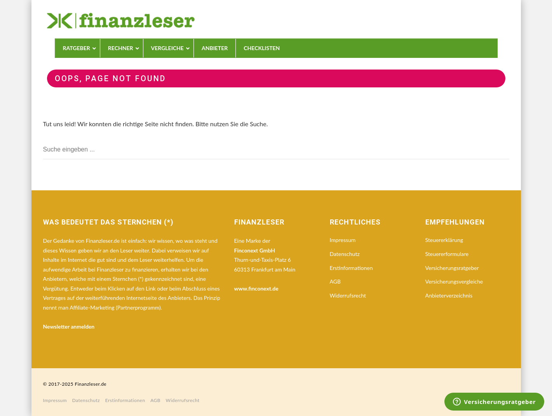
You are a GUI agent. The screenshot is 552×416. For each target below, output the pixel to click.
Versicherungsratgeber (452, 268)
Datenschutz (345, 254)
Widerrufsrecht (348, 295)
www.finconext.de (256, 288)
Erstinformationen (351, 268)
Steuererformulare (447, 254)
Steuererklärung (444, 240)
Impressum (343, 240)
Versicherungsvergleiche (454, 281)
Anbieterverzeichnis (448, 295)
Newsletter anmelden (69, 326)
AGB (335, 281)
